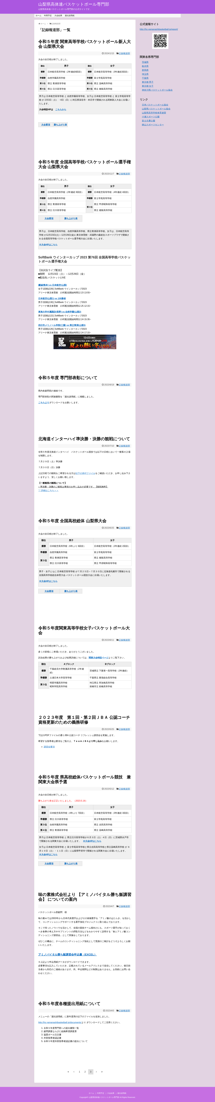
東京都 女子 (147, 86)
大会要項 (45, 125)
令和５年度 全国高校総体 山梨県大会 (72, 521)
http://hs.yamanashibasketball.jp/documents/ (59, 1022)
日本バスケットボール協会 (155, 105)
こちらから (60, 109)
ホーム (38, 15)
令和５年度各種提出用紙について (69, 1003)
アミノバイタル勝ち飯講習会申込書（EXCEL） (67, 954)
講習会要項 (49, 747)
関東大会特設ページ (98, 657)
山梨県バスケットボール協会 (156, 109)
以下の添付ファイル (85, 473)
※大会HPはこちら (48, 244)
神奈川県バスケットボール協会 (157, 90)
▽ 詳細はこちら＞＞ (48, 490)
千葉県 (145, 78)
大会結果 (58, 15)
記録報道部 (124, 53)
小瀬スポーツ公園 (150, 117)
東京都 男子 (147, 82)
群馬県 (145, 70)
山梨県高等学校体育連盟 (154, 113)
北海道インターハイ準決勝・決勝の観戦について (84, 439)
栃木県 (145, 66)
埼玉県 (145, 74)
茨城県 (145, 62)
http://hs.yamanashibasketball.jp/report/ (159, 29)
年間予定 (48, 15)
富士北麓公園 (148, 121)
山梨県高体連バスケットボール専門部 (73, 4)
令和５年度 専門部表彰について (67, 377)
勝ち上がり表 (60, 125)
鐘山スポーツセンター (153, 125)
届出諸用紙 (69, 15)
